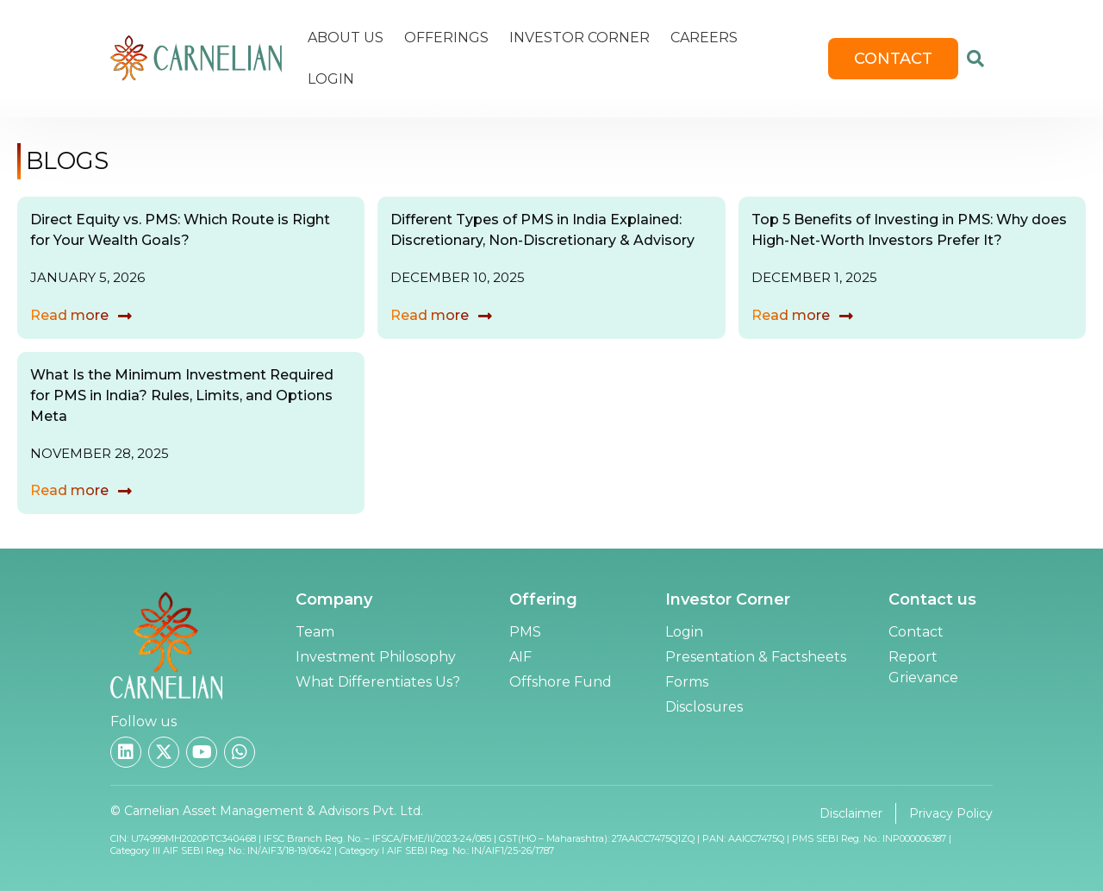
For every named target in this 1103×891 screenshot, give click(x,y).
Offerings (446, 37)
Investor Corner (579, 37)
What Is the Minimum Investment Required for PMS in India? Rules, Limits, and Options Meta (181, 395)
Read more (69, 315)
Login (331, 79)
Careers (704, 37)
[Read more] (125, 315)
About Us (345, 37)
